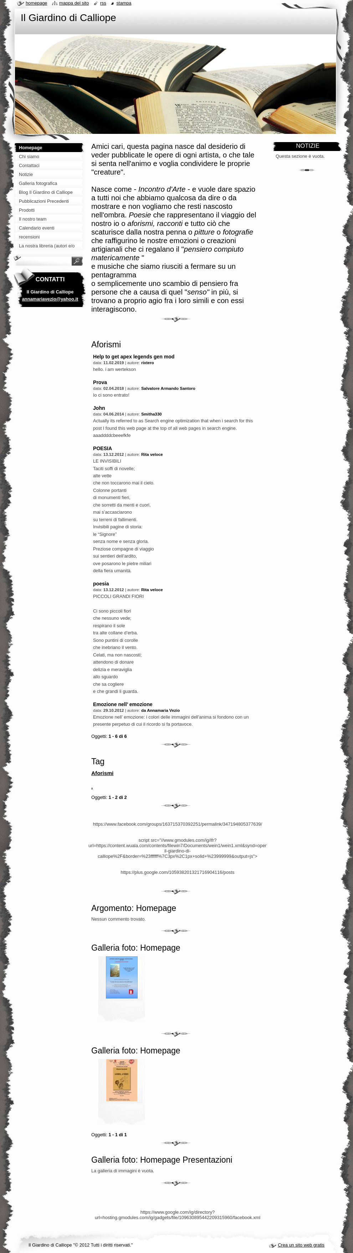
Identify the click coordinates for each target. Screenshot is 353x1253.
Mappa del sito (74, 3)
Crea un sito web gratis (301, 1245)
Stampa (123, 3)
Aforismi (102, 773)
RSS (103, 3)
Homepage (36, 3)
